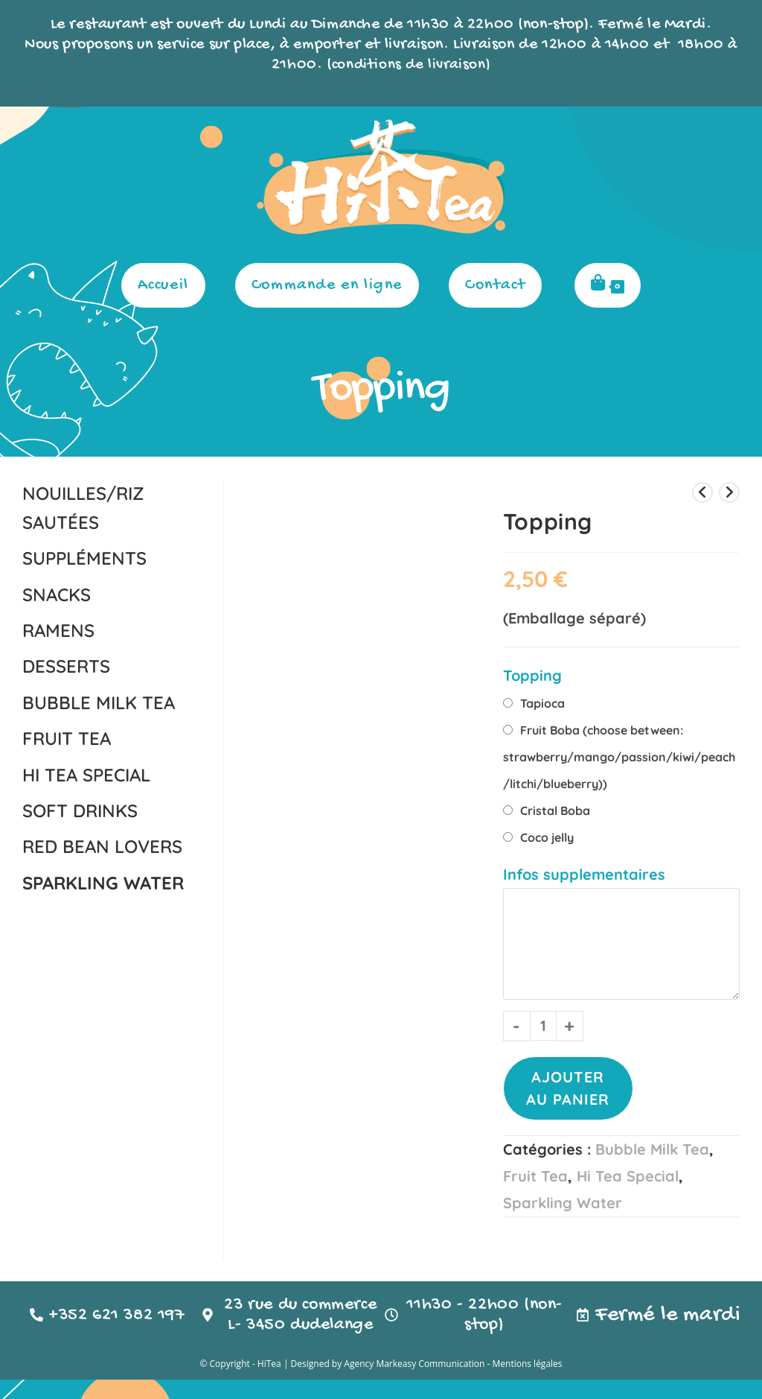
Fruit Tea (535, 1175)
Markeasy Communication (431, 1383)
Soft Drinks (80, 810)
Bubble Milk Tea (652, 1148)
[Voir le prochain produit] (729, 491)
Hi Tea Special (628, 1175)
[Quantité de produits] (543, 1025)
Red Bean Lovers (102, 845)
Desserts (66, 665)
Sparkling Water (562, 1202)
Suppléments (84, 557)
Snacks (56, 593)
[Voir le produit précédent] (702, 491)
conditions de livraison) (411, 64)
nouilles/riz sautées (83, 506)
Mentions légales (527, 1383)
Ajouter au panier (567, 1087)
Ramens (58, 629)
